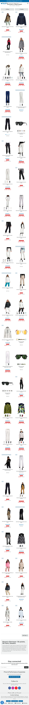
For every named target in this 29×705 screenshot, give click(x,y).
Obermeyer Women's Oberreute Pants (21, 290)
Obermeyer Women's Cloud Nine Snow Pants (8, 263)
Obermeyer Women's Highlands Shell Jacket (7, 340)
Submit (26, 667)
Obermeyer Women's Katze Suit (7, 211)
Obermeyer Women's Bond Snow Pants (21, 263)
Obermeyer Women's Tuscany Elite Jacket (7, 288)
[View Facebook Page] (9, 688)
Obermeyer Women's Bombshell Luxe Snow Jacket (7, 573)
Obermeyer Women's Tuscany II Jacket (21, 548)
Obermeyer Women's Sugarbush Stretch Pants (21, 471)
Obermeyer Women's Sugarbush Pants (8, 496)
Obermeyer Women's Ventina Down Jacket (21, 27)
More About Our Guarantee (15, 676)
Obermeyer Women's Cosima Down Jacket (21, 80)
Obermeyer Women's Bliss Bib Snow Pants (7, 522)
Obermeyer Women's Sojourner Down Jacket (21, 53)
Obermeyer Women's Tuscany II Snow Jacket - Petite (21, 315)
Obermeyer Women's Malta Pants (21, 158)
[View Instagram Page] (13, 688)
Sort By (21, 9)
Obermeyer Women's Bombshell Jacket (21, 620)
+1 (25, 339)
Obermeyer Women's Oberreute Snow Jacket (21, 573)
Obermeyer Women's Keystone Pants (21, 182)
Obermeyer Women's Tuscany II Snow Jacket (7, 80)
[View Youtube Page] (16, 688)
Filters (7, 9)
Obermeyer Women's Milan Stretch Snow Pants (7, 156)
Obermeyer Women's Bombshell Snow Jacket (21, 418)
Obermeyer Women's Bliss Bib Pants (21, 237)
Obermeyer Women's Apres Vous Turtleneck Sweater (8, 470)
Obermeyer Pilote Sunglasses (7, 393)
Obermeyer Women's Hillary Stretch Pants (21, 211)
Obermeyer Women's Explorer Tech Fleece (7, 597)
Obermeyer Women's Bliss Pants (8, 107)
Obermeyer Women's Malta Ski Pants (7, 445)
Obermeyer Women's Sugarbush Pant (8, 132)
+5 (25, 312)
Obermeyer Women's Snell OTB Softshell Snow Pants (21, 596)
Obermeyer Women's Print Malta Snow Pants (8, 546)
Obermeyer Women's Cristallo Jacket (7, 622)
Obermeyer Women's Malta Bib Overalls (21, 391)
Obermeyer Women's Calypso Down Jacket (7, 315)
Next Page (25, 635)
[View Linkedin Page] (19, 688)
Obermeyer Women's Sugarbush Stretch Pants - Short (8, 367)
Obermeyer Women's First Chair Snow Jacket (7, 27)
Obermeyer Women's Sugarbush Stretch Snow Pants (21, 107)
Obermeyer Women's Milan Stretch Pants (21, 522)
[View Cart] (27, 3)
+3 (11, 77)
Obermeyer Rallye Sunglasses (21, 342)
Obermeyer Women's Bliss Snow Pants (8, 184)
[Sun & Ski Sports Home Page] (4, 3)
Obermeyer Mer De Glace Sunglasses (21, 133)
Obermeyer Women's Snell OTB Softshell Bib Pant (7, 52)
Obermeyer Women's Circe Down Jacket (8, 418)
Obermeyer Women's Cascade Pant (7, 236)
